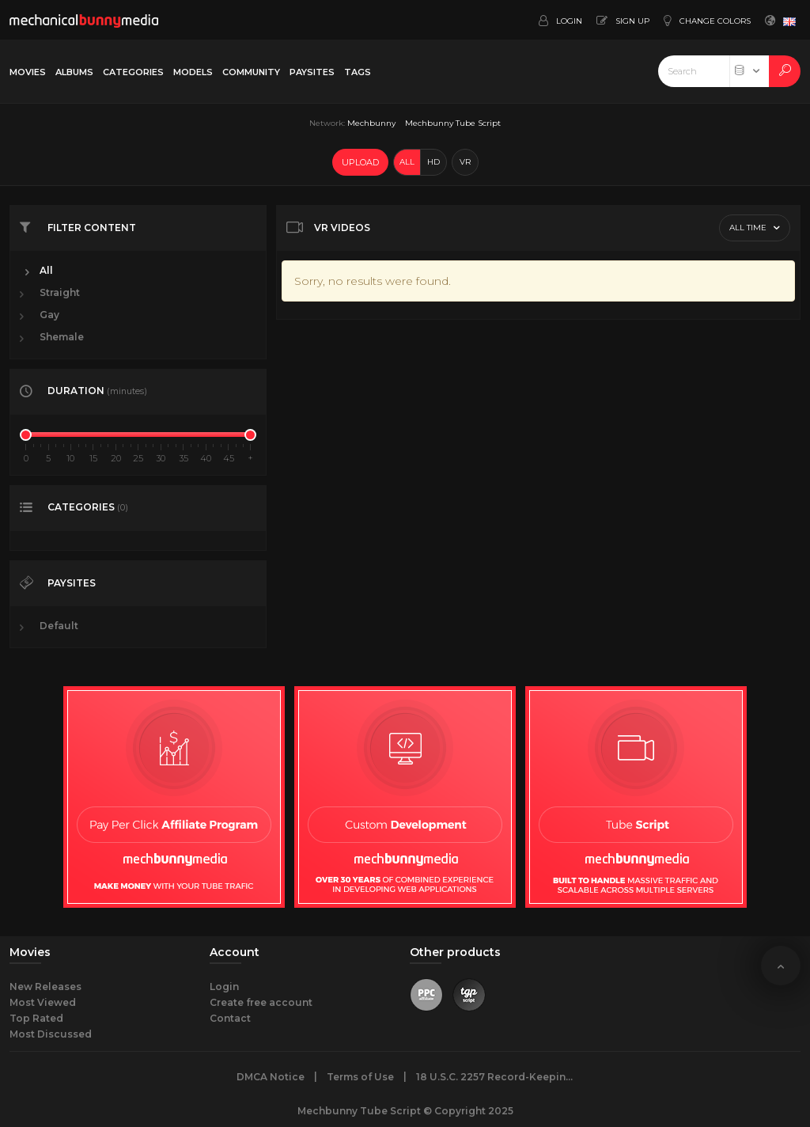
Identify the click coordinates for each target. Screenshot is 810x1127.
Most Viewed (42, 1002)
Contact (230, 1018)
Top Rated (36, 1018)
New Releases (45, 986)
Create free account (261, 1002)
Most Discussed (50, 1034)
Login (224, 986)
